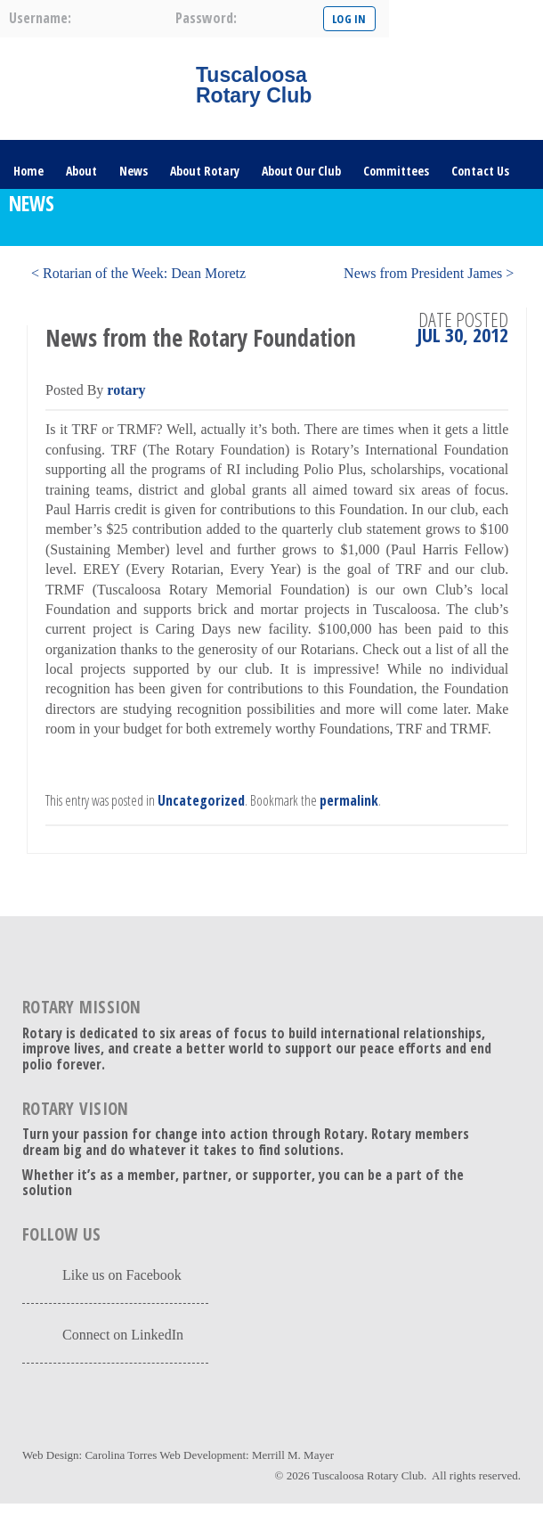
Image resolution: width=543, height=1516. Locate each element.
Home (28, 170)
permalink (349, 800)
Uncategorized (201, 800)
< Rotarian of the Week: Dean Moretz (138, 273)
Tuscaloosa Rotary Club (368, 1475)
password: (206, 18)
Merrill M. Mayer (293, 1455)
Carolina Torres (121, 1455)
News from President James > (429, 273)
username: (40, 18)
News (133, 170)
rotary (126, 389)
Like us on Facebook (122, 1274)
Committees (396, 170)
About (81, 170)
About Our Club (301, 170)
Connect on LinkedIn (122, 1334)
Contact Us (480, 170)
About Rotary (204, 170)
